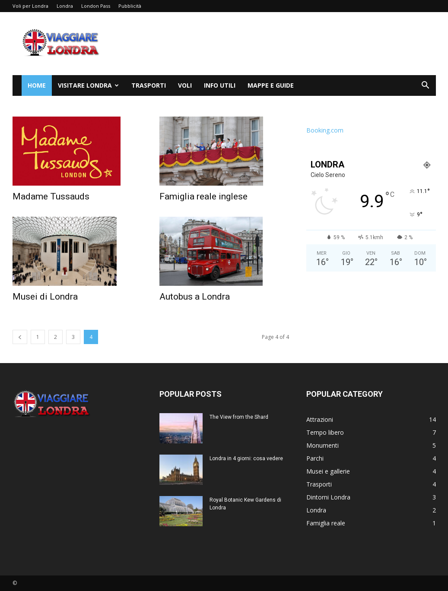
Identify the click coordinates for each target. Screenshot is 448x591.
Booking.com (324, 130)
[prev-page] (20, 337)
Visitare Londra (88, 85)
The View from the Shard (239, 417)
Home (37, 85)
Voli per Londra (30, 6)
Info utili (219, 85)
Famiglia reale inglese (203, 196)
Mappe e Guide (271, 85)
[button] (425, 86)
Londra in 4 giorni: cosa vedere (246, 458)
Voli (185, 85)
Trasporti (148, 85)
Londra (65, 6)
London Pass (95, 6)
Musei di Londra (45, 296)
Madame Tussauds (51, 196)
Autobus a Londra (194, 296)
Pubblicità (129, 6)
